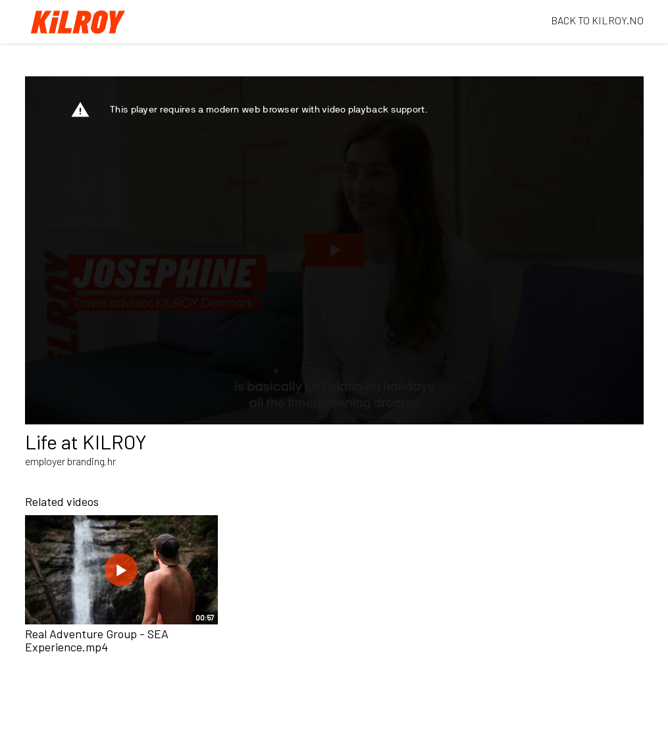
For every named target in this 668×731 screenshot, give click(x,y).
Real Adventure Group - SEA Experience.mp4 (96, 640)
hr (111, 461)
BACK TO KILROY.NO (597, 20)
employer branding (65, 461)
